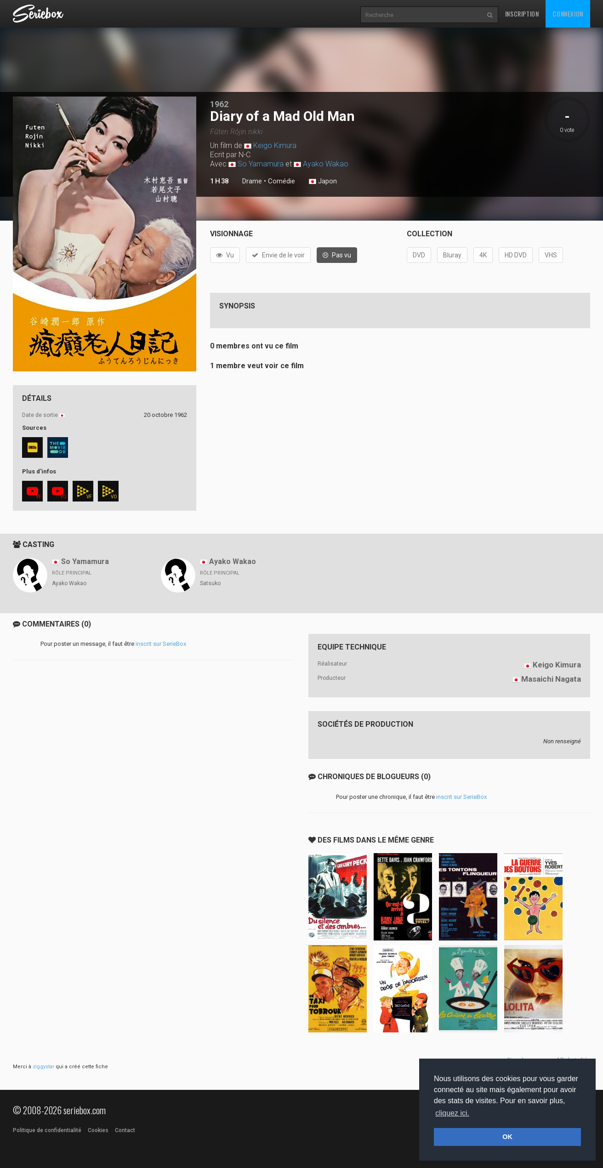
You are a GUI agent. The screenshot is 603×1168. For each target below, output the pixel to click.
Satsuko (210, 583)
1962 (219, 104)
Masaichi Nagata (551, 679)
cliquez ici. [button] (452, 1113)
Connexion (567, 13)
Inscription (522, 13)
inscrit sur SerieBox (161, 643)
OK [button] (507, 1136)
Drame (252, 181)
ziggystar (43, 1067)
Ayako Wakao (325, 164)
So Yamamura (261, 164)
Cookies (98, 1130)
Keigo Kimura (274, 145)
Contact (125, 1130)
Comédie (281, 181)
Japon (323, 181)
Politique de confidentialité (47, 1130)
